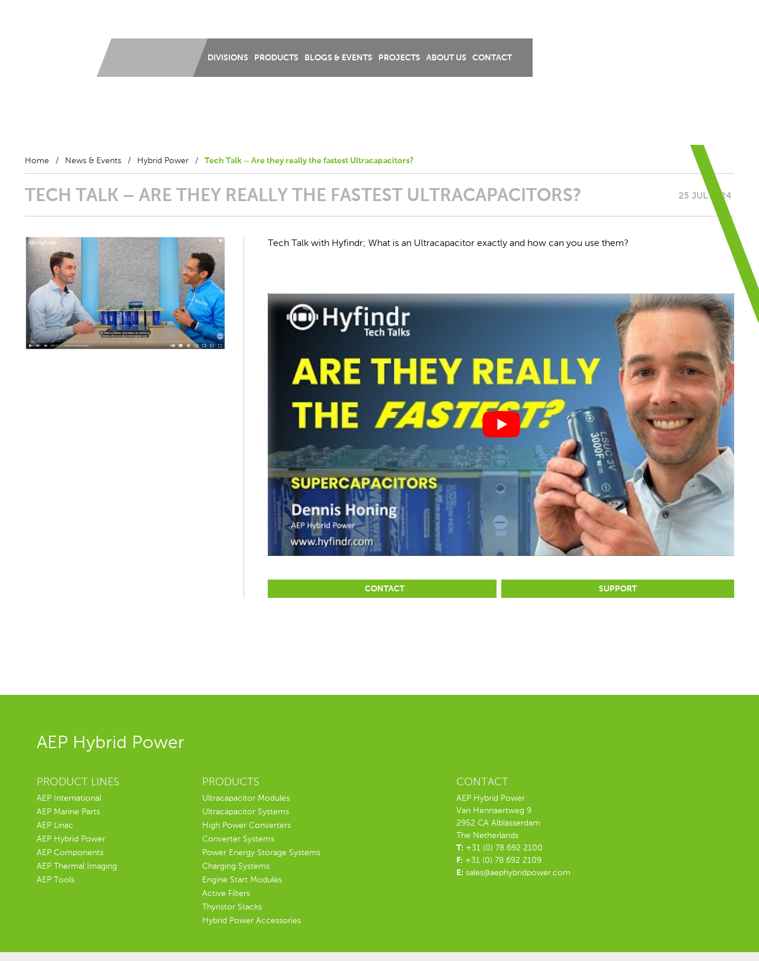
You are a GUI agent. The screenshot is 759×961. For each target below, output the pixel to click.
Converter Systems (238, 839)
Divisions (227, 58)
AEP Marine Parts (68, 812)
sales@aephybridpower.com (518, 873)
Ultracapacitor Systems (245, 812)
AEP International (69, 798)
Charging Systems (236, 866)
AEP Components (70, 853)
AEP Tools (55, 880)
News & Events (93, 161)
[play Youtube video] (501, 424)
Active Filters (226, 893)
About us (446, 58)
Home (37, 161)
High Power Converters (246, 825)
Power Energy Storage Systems (261, 853)
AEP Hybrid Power (71, 839)
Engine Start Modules (242, 880)
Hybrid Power (163, 161)
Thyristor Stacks (232, 907)
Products (276, 58)
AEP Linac (55, 825)
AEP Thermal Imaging (77, 866)
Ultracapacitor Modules (246, 798)
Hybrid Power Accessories (251, 921)
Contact (492, 58)
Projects (399, 58)
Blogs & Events (338, 58)
